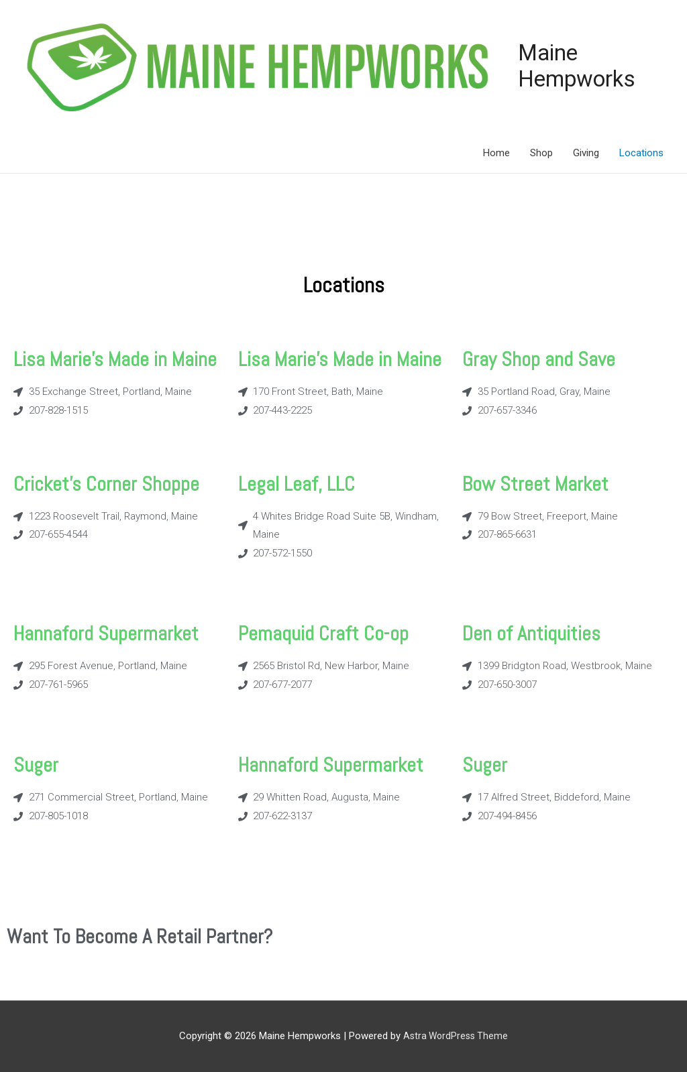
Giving (586, 151)
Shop (541, 151)
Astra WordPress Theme (456, 1035)
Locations (641, 151)
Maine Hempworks (571, 65)
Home (496, 151)
